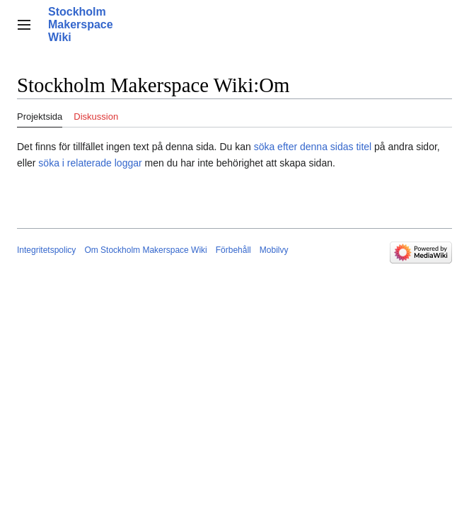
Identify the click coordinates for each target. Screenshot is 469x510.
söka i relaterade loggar (89, 163)
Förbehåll (233, 250)
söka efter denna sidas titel (313, 146)
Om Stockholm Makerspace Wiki (145, 250)
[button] (24, 24)
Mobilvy (274, 250)
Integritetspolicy (46, 250)
